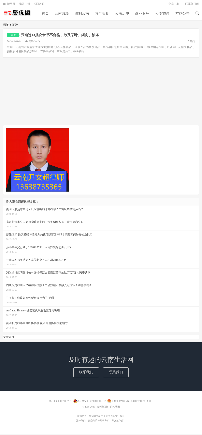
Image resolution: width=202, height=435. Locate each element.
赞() (191, 43)
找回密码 (38, 5)
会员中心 (173, 5)
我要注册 (24, 5)
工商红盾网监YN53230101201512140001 (131, 402)
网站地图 (115, 408)
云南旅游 (162, 15)
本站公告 (182, 15)
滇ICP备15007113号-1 (60, 402)
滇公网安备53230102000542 (91, 402)
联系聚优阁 (192, 5)
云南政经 (62, 15)
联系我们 (86, 374)
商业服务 (142, 15)
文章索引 (8, 338)
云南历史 (122, 15)
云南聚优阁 (17, 14)
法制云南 (82, 15)
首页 (45, 15)
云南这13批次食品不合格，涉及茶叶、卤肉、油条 (60, 37)
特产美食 (102, 15)
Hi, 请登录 (9, 5)
